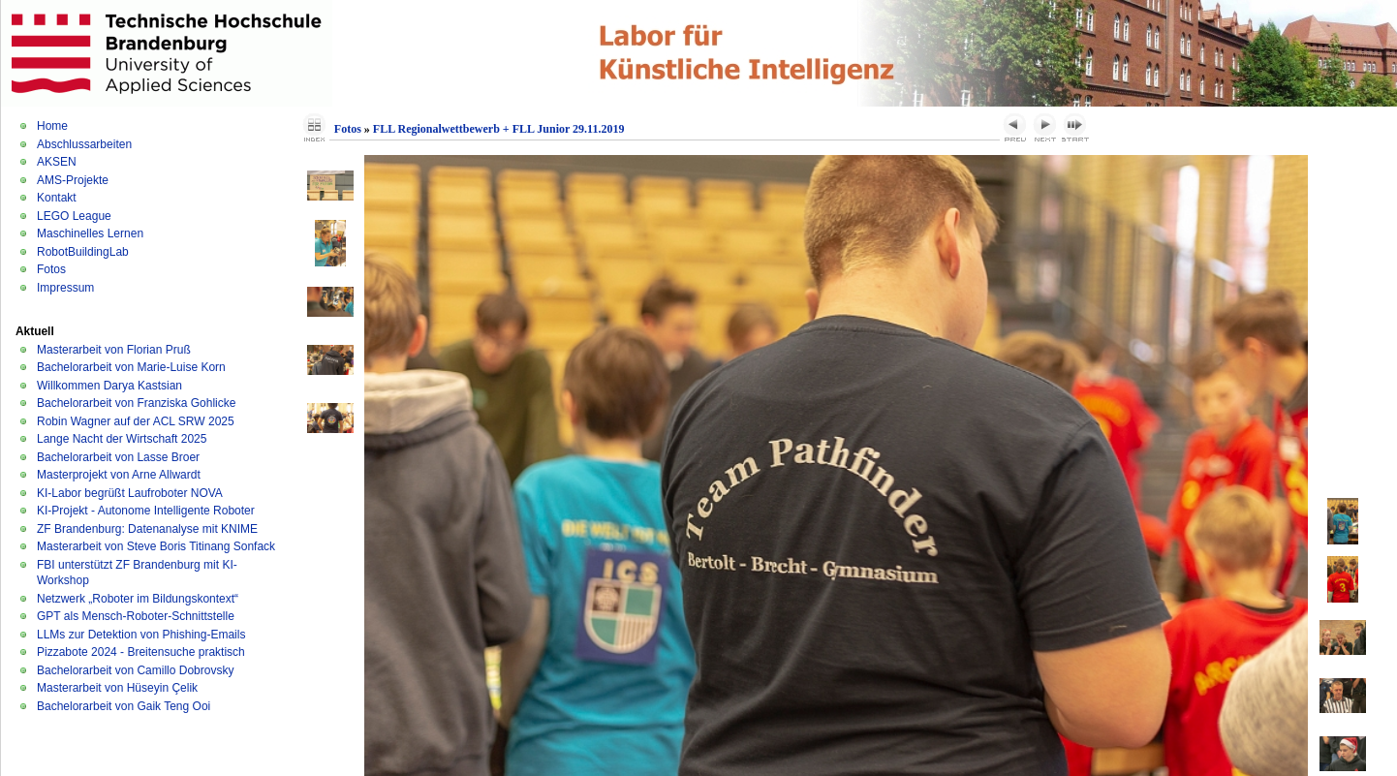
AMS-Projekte (73, 180)
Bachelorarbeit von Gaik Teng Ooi (123, 706)
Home (52, 126)
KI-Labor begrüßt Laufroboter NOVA (130, 493)
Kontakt (57, 197)
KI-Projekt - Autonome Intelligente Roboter (146, 510)
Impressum (65, 288)
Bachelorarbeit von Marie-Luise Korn (131, 367)
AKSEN (57, 162)
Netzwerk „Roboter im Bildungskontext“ (137, 598)
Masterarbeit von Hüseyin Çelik (117, 688)
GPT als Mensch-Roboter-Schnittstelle (135, 616)
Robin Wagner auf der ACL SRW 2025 (135, 421)
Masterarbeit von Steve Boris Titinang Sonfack (156, 546)
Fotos (51, 269)
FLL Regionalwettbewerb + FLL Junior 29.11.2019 (499, 129)
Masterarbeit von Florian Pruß (114, 350)
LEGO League (74, 216)
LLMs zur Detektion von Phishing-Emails (141, 634)
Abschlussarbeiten (84, 144)
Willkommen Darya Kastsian (109, 385)
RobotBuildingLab (83, 252)
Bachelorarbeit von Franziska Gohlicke (136, 403)
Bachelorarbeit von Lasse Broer (118, 457)
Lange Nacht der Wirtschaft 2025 (121, 439)
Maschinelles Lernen (90, 233)
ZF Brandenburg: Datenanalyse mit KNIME (147, 529)
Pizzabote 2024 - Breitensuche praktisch (141, 652)
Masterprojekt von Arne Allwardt (119, 474)
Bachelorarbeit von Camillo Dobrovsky (135, 670)
